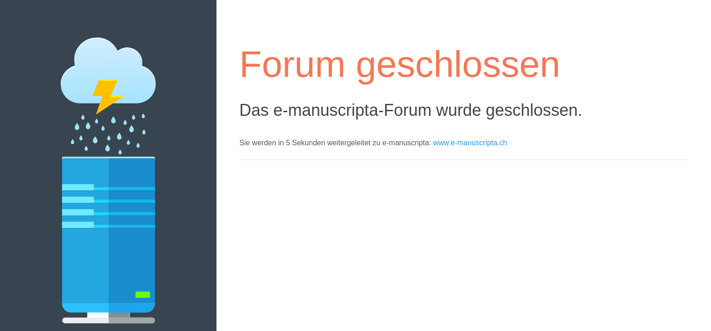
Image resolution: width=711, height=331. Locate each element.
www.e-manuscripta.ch (470, 143)
